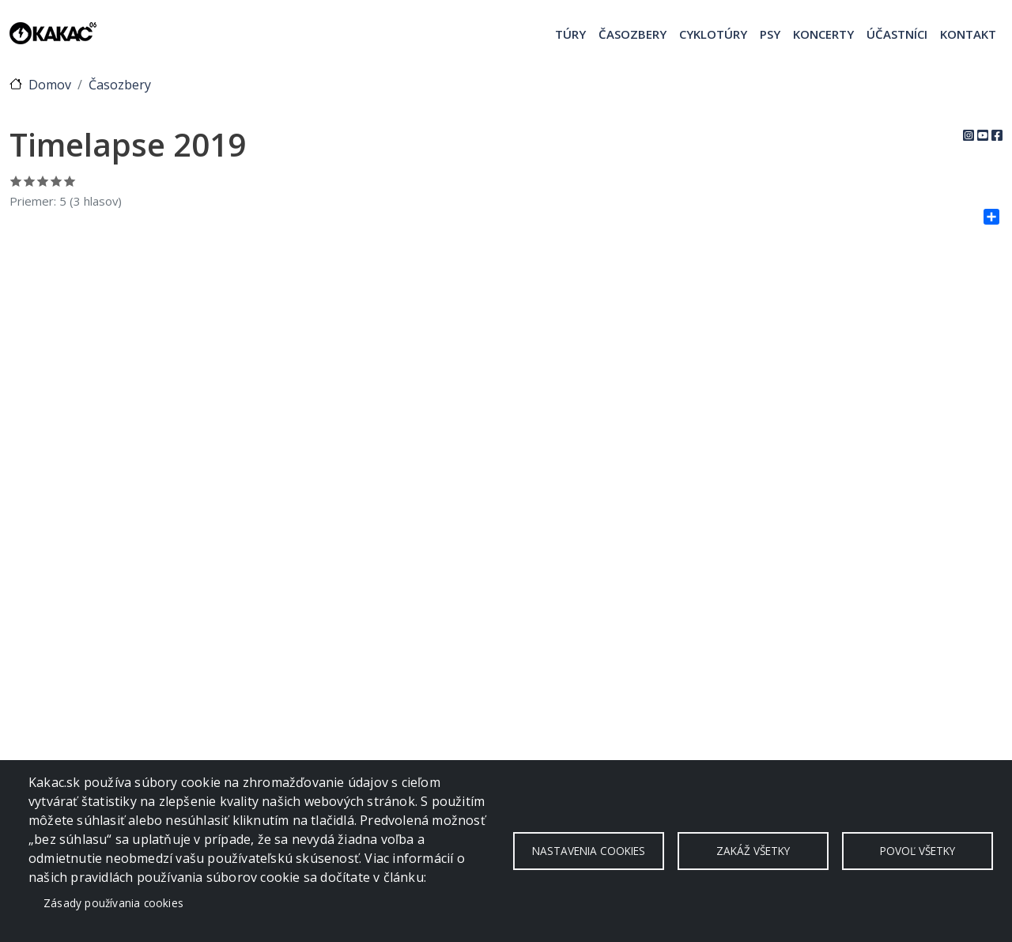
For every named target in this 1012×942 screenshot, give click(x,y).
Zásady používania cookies (113, 902)
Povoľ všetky (917, 850)
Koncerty (823, 34)
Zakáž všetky (753, 850)
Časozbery (632, 34)
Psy (770, 34)
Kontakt (968, 34)
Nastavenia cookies (588, 850)
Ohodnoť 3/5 (43, 181)
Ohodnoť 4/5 (56, 181)
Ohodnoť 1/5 (16, 181)
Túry (570, 34)
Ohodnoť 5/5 (70, 181)
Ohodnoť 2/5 (29, 181)
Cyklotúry (713, 34)
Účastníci (897, 34)
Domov (49, 84)
